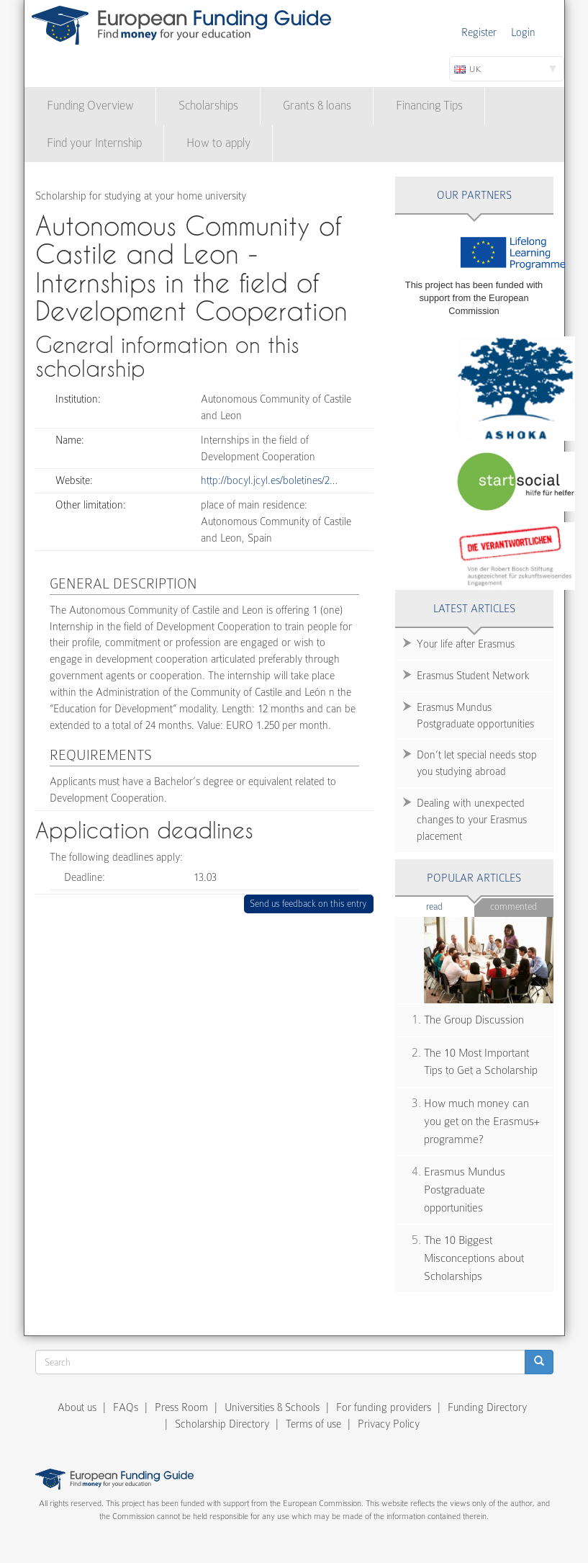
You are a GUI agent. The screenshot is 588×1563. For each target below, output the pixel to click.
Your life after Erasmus (466, 644)
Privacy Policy (389, 1424)
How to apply (218, 143)
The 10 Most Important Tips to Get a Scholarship (481, 1062)
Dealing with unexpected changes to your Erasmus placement (472, 819)
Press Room (181, 1407)
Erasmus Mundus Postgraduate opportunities (475, 716)
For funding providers (383, 1407)
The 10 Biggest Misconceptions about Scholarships (474, 1258)
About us (77, 1407)
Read (450, 906)
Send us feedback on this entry (308, 903)
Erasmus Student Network (473, 675)
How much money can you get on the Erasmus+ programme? (482, 1121)
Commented (513, 906)
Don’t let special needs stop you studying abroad (477, 763)
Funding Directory (487, 1407)
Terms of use (313, 1424)
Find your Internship (94, 143)
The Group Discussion (474, 1019)
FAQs (125, 1407)
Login (523, 32)
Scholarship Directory (222, 1424)
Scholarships (208, 105)
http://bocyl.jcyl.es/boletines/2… (269, 480)
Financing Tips (429, 105)
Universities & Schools (272, 1407)
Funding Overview (90, 105)
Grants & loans (317, 105)
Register (479, 32)
